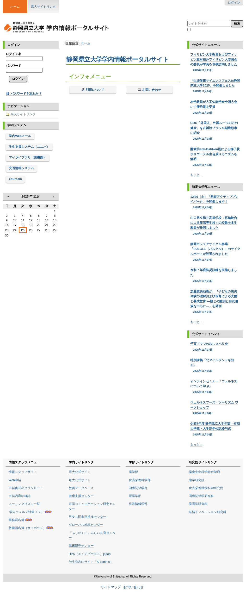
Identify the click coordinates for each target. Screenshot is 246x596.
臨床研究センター (81, 545)
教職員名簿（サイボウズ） (27, 528)
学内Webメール (20, 136)
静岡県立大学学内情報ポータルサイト (117, 59)
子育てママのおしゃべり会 (215, 347)
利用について (95, 90)
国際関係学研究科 (201, 496)
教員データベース (81, 488)
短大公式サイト (80, 480)
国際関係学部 (138, 488)
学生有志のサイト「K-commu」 (91, 562)
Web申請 (15, 480)
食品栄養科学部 (140, 480)
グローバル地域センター (86, 525)
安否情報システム (21, 168)
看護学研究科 (198, 504)
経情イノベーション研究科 (207, 512)
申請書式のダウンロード (26, 488)
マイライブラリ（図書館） (27, 157)
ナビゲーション (18, 106)
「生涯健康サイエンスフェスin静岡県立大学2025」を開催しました (215, 86)
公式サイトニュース (206, 45)
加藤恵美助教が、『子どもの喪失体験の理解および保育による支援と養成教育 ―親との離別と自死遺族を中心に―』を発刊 (215, 302)
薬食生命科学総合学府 (204, 472)
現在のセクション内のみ (208, 30)
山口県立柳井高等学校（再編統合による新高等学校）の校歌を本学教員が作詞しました (215, 226)
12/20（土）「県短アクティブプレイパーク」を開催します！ (215, 202)
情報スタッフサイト (23, 472)
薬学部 (133, 472)
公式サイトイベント (206, 334)
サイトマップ (111, 587)
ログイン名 (13, 54)
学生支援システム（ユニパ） (29, 147)
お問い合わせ (151, 90)
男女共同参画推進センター (87, 517)
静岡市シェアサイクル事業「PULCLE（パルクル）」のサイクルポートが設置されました (215, 252)
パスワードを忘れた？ (24, 93)
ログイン (234, 2)
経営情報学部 (138, 504)
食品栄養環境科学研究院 (206, 488)
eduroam (15, 179)
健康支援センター (81, 496)
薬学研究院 (196, 480)
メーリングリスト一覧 (24, 504)
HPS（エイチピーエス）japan (90, 554)
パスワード (13, 66)
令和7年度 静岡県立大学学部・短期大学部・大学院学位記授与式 (215, 429)
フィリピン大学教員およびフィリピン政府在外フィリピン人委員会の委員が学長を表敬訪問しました (215, 62)
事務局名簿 (17, 520)
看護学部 (135, 496)
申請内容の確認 (20, 496)
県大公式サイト (80, 472)
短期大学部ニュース (206, 187)
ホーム (85, 43)
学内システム (16, 125)
